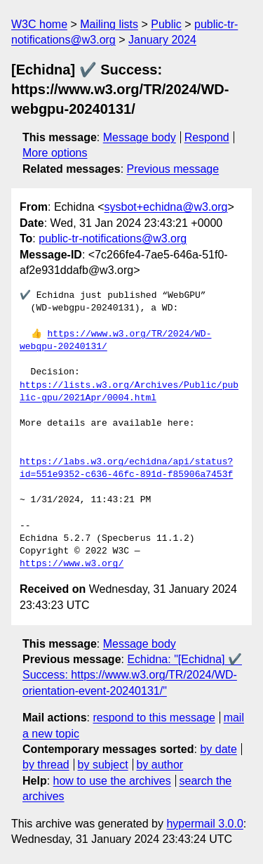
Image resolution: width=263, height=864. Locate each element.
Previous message (173, 169)
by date (218, 749)
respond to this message (154, 718)
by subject (103, 765)
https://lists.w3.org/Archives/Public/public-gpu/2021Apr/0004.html (129, 392)
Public (166, 24)
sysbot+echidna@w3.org (166, 207)
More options (55, 153)
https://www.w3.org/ (71, 564)
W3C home (39, 24)
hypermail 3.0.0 (204, 824)
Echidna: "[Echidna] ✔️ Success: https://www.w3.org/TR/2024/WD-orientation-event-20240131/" (132, 675)
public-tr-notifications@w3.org (113, 238)
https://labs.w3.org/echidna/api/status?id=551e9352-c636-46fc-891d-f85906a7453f (126, 468)
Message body (139, 137)
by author (159, 765)
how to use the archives (112, 781)
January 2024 (162, 40)
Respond (206, 137)
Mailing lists (109, 24)
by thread (45, 765)
